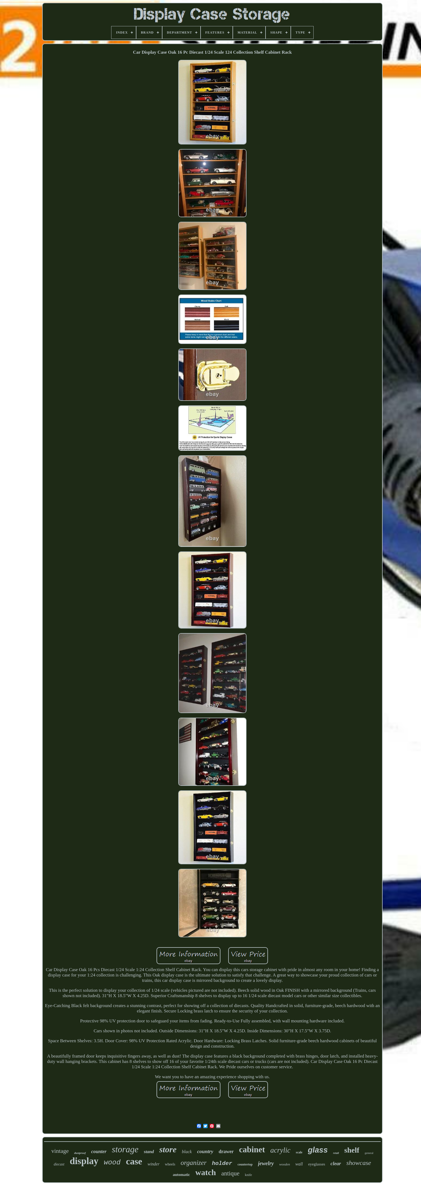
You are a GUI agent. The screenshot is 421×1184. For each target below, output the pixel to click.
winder (153, 1164)
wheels (170, 1164)
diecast (59, 1164)
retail (336, 1153)
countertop (245, 1164)
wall (299, 1164)
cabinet (252, 1149)
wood (112, 1162)
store (167, 1149)
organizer (193, 1162)
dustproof (80, 1152)
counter (99, 1151)
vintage (60, 1150)
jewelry (266, 1163)
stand (149, 1151)
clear (336, 1163)
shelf (351, 1150)
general (369, 1152)
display (84, 1161)
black (187, 1151)
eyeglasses (316, 1164)
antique (230, 1173)
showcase (358, 1162)
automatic (181, 1174)
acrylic (280, 1150)
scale (299, 1152)
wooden (284, 1164)
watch (205, 1172)
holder (222, 1163)
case (134, 1161)
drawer (226, 1151)
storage (125, 1149)
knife (248, 1175)
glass (318, 1150)
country (205, 1151)
